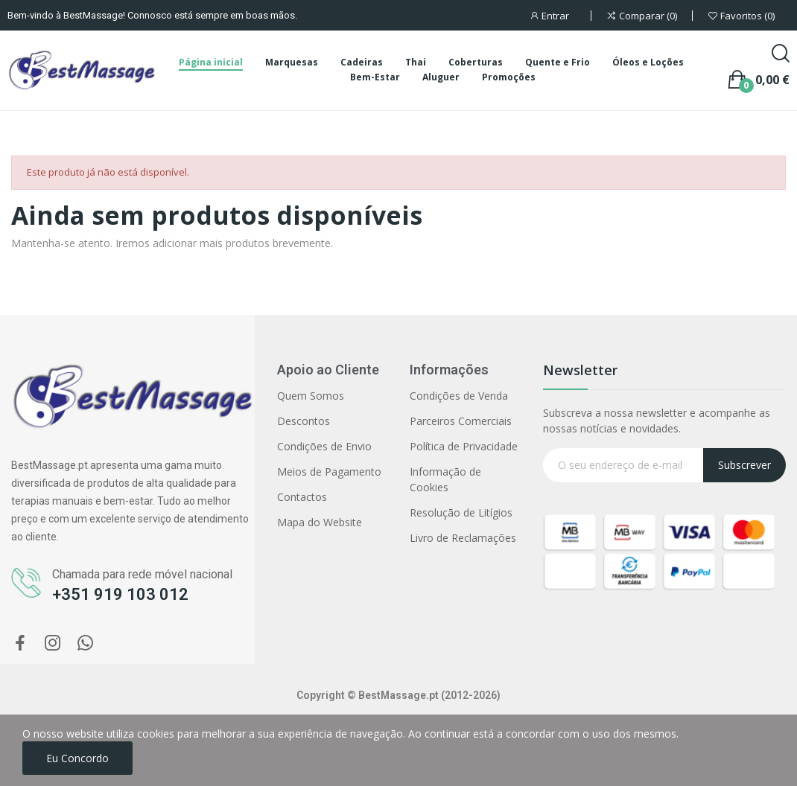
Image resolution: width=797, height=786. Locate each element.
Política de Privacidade (464, 446)
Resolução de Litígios (461, 512)
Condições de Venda (459, 396)
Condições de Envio (324, 446)
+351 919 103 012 (120, 594)
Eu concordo (77, 758)
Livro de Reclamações (463, 538)
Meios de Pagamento (329, 471)
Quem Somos (310, 396)
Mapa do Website (319, 522)
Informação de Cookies (445, 479)
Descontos (303, 421)
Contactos (302, 497)
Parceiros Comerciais (461, 421)
